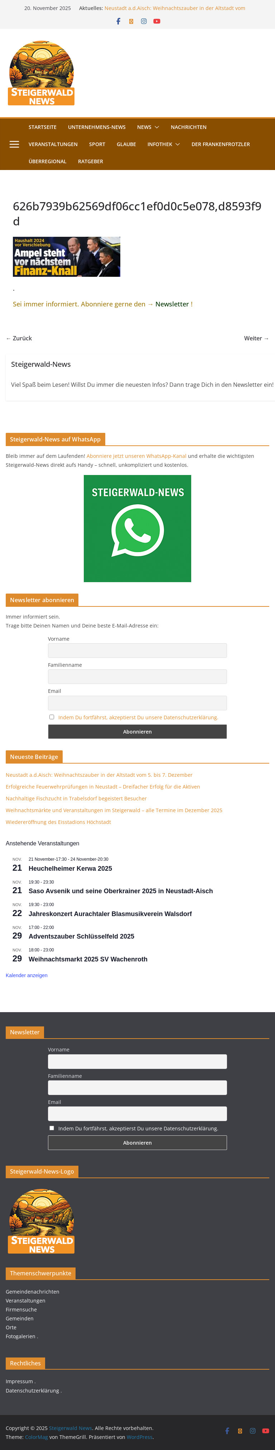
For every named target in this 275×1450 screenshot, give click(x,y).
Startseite (43, 127)
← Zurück (19, 338)
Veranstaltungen (53, 144)
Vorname (58, 638)
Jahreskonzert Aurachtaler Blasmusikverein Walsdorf (110, 914)
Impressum (19, 1381)
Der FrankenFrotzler (221, 144)
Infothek (160, 144)
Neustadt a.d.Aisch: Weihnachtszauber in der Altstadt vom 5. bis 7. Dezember (99, 774)
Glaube (126, 144)
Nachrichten (189, 127)
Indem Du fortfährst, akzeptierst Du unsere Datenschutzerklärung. (138, 717)
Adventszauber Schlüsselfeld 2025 (81, 936)
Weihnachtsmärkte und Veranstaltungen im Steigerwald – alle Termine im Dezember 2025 (114, 810)
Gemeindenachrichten (32, 1291)
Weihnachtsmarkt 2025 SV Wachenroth (88, 959)
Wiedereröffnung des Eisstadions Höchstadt (58, 822)
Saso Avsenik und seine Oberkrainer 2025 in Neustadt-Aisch (121, 891)
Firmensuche (21, 1309)
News (144, 127)
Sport (97, 144)
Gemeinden (20, 1318)
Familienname (65, 664)
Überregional (48, 161)
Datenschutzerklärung (32, 1390)
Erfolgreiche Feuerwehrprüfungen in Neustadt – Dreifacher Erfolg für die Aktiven (103, 786)
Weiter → (256, 338)
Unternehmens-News (97, 127)
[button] (155, 127)
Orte (11, 1327)
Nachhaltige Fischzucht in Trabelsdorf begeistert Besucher (76, 798)
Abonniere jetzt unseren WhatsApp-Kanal (137, 455)
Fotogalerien (20, 1336)
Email (54, 691)
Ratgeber (90, 161)
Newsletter (172, 304)
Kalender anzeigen (27, 975)
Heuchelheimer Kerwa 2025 (70, 868)
